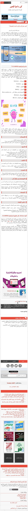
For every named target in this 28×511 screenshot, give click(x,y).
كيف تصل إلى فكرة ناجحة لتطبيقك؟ (18, 26)
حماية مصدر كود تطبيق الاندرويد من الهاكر (15, 411)
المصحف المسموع (22, 494)
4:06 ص (16, 301)
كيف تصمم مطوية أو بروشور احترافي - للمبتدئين (13, 471)
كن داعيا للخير (16, 6)
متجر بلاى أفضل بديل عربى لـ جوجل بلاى (15, 413)
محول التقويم (23, 498)
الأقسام (14, 361)
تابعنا (23, 361)
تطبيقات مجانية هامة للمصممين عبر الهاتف (15, 475)
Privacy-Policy (24, 506)
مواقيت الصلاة (23, 497)
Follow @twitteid (14, 373)
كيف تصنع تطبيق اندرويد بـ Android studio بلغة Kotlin (12, 416)
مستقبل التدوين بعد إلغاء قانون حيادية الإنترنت (14, 395)
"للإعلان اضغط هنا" (11, 383)
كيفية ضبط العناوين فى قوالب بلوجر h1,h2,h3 (14, 394)
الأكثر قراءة (5, 361)
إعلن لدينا (18, 506)
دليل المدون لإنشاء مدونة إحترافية (18, 481)
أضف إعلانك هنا (13, 502)
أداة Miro (9, 221)
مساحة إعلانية (19, 457)
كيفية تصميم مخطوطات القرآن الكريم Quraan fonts (13, 469)
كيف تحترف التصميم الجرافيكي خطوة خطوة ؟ (14, 470)
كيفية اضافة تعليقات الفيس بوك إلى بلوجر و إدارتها (13, 401)
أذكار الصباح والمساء (21, 495)
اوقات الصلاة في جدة (14, 386)
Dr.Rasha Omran (10, 290)
